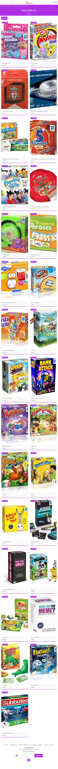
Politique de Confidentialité (28, 751)
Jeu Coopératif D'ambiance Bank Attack (37, 398)
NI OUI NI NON (5, 637)
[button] (1, 2)
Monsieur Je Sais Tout (6, 541)
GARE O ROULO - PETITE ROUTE (8, 398)
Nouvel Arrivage (5, 22)
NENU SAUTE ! (33, 350)
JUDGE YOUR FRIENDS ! (35, 541)
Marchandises (9, 6)
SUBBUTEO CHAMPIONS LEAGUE (8, 733)
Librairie (15, 6)
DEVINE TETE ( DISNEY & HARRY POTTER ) (9, 206)
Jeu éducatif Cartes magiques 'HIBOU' (9, 302)
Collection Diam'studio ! (7, 63)
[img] (43, 185)
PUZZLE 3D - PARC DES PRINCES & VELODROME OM (39, 111)
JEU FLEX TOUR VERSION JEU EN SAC (8, 350)
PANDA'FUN (33, 589)
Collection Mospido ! (34, 63)
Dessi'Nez (33, 494)
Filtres (4, 18)
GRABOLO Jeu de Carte (6, 254)
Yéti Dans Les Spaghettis (35, 302)
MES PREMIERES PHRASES (35, 254)
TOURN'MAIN (5, 685)
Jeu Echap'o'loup (34, 446)
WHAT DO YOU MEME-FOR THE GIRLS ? (9, 589)
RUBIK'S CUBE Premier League (8, 111)
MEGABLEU (4, 65)
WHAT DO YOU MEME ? (35, 637)
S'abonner (38, 755)
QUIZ (19, 6)
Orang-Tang (4, 494)
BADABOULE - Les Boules (7, 446)
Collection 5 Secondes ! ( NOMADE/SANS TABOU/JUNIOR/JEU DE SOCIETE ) (43, 159)
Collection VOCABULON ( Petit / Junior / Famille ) (11, 159)
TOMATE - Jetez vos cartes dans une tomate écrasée (40, 206)
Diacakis (4, 208)
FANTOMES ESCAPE (34, 685)
